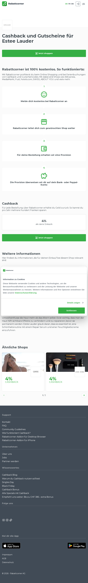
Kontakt (6, 422)
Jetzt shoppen (44, 53)
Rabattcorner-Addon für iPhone (18, 440)
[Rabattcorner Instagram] (7, 520)
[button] (4, 395)
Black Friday (8, 486)
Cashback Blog (9, 475)
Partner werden (10, 461)
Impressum (7, 554)
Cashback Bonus (10, 489)
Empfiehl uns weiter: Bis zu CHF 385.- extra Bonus (27, 497)
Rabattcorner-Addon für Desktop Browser (24, 437)
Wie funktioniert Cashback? (16, 433)
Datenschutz (8, 562)
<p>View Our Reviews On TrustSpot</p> (75, 520)
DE (66, 4)
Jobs (4, 457)
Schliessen (71, 310)
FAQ (4, 425)
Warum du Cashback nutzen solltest (21, 478)
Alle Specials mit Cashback (15, 493)
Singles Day (8, 482)
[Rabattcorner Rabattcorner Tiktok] (10, 520)
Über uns (7, 454)
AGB (4, 558)
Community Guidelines (14, 429)
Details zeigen (73, 303)
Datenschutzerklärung (26, 293)
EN (72, 4)
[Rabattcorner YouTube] (3, 520)
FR (69, 4)
